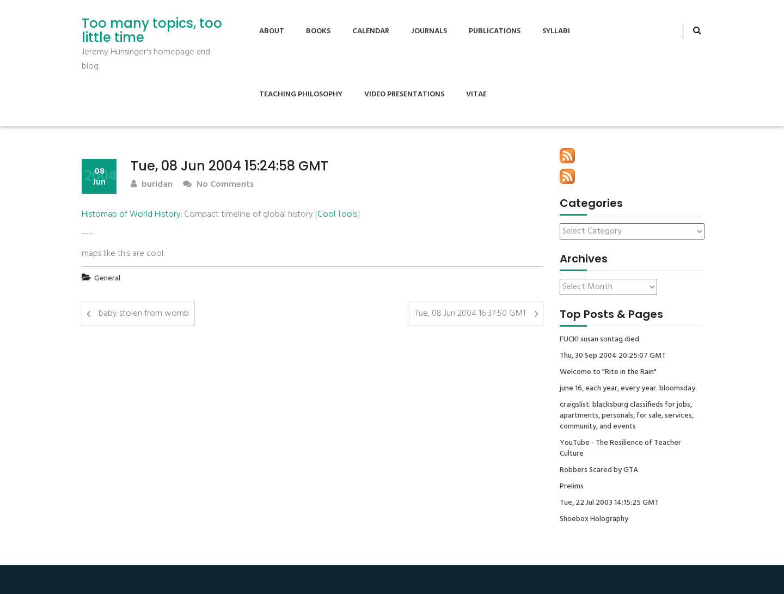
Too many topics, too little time (152, 30)
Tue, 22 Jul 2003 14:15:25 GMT (609, 503)
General (107, 278)
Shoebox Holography (594, 519)
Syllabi (556, 31)
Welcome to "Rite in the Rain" (608, 372)
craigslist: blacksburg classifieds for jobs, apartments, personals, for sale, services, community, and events (627, 416)
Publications (494, 31)
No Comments (218, 185)
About (271, 31)
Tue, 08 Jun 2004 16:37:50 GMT (470, 314)
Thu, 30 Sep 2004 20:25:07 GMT (613, 356)
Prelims (572, 486)
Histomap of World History (131, 214)
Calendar (370, 31)
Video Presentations (404, 94)
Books (318, 31)
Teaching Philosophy (300, 94)
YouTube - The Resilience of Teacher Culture (620, 449)
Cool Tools (337, 214)
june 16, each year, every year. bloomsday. (628, 388)
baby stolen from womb (144, 314)
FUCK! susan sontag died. (600, 339)
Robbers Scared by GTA (599, 470)
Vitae (476, 94)
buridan (152, 185)
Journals (429, 31)
